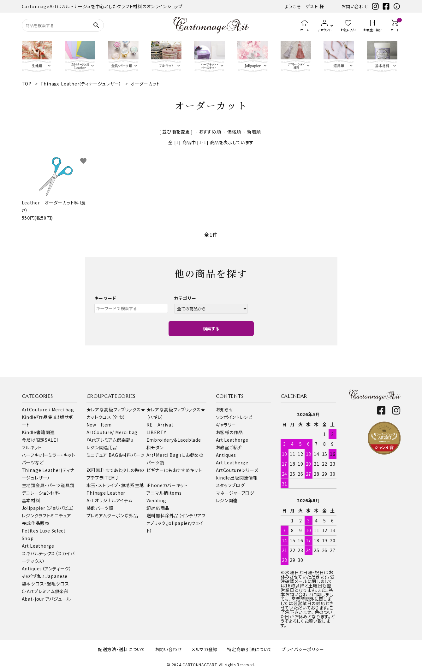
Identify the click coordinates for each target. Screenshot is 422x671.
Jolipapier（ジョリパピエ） (48, 508)
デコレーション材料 (41, 493)
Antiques (226, 455)
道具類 (67, 485)
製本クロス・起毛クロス (45, 583)
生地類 (29, 485)
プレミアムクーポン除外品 (112, 515)
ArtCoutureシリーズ (237, 470)
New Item (99, 424)
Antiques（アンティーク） (47, 568)
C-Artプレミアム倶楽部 (45, 591)
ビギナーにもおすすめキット (174, 470)
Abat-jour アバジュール (46, 599)
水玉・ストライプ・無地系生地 (115, 485)
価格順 (234, 131)
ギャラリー (226, 424)
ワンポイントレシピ (234, 417)
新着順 (254, 131)
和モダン (155, 447)
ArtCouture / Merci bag (48, 409)
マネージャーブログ (235, 493)
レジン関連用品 (102, 447)
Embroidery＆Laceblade (173, 440)
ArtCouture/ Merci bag (112, 432)
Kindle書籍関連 (38, 432)
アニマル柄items (164, 493)
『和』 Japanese (51, 576)
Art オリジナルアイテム (109, 500)
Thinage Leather (106, 493)
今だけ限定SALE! (40, 440)
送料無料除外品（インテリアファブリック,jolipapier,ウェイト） (176, 523)
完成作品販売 (36, 523)
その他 (28, 576)
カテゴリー (185, 298)
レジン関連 (227, 500)
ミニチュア (60, 515)
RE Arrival (159, 424)
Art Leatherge (38, 546)
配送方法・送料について (122, 649)
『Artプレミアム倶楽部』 (109, 440)
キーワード (105, 298)
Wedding (156, 500)
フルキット (32, 447)
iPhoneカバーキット (167, 485)
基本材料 (31, 500)
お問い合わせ (354, 6)
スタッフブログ (230, 485)
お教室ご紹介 (229, 447)
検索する (211, 329)
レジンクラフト (36, 515)
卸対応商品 (158, 508)
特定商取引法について (249, 649)
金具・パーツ (48, 485)
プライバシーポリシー (303, 649)
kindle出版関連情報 (237, 477)
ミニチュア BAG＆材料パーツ (115, 455)
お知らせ (224, 409)
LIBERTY (156, 432)
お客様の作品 (229, 432)
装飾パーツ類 (100, 508)
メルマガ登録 (204, 649)
